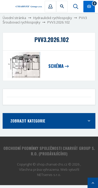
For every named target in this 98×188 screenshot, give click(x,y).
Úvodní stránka (14, 17)
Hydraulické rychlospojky (52, 17)
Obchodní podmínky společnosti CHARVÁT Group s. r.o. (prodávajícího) (49, 150)
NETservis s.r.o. (49, 174)
